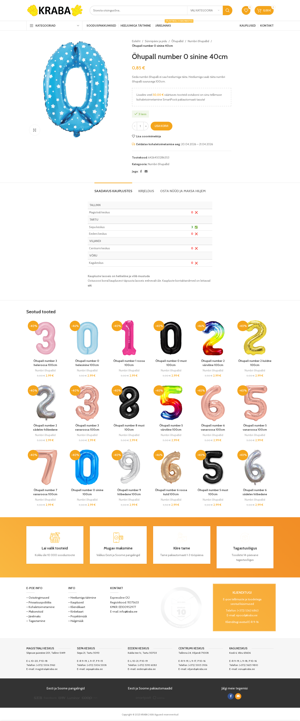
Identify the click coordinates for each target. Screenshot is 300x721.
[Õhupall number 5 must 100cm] (213, 467)
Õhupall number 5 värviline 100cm (171, 427)
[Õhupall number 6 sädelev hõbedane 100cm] (255, 467)
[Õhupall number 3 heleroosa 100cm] (45, 338)
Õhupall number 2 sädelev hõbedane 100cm (45, 429)
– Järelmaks (33, 616)
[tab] (113, 189)
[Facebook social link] (140, 171)
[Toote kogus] (140, 126)
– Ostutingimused (37, 597)
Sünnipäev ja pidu (156, 41)
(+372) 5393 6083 (147, 665)
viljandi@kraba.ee (197, 669)
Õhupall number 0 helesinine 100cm (87, 363)
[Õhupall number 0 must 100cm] (171, 338)
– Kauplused (76, 602)
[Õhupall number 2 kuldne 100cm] (255, 338)
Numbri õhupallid (198, 41)
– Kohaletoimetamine (40, 607)
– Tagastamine (35, 621)
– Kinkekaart (75, 611)
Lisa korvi (161, 126)
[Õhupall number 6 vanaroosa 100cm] (213, 403)
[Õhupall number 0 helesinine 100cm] (87, 338)
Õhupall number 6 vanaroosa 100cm (213, 427)
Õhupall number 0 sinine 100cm (87, 492)
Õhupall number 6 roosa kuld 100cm (171, 492)
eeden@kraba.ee (146, 669)
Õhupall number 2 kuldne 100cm (254, 363)
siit (89, 285)
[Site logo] (54, 10)
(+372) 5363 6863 (248, 610)
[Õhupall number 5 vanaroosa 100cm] (255, 403)
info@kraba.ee (128, 611)
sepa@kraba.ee (94, 669)
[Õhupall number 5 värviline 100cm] (171, 403)
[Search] (161, 10)
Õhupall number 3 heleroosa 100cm (45, 363)
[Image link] (181, 607)
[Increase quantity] (146, 126)
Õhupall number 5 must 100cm (213, 492)
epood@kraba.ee (246, 615)
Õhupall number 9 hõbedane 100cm (129, 492)
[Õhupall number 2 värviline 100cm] (213, 338)
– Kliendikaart (76, 607)
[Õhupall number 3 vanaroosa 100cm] (87, 403)
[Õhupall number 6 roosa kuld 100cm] (171, 467)
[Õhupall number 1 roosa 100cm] (129, 338)
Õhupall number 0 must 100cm (171, 363)
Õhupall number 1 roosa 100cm (129, 363)
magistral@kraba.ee (46, 669)
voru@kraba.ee (246, 669)
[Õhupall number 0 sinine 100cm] (87, 467)
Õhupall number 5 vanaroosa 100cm (255, 427)
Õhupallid (177, 41)
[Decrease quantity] (134, 126)
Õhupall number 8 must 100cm (129, 427)
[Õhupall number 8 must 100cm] (129, 403)
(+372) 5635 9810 (248, 665)
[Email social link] (146, 171)
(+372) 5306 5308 (97, 665)
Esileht (136, 41)
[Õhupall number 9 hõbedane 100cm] (129, 467)
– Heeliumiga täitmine (82, 597)
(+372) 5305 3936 (197, 665)
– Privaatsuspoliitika (38, 602)
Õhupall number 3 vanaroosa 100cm (87, 427)
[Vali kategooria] (205, 10)
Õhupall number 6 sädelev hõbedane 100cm (255, 494)
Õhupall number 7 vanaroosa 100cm (45, 492)
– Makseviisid (34, 611)
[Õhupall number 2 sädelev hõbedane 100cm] (45, 403)
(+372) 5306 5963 (45, 665)
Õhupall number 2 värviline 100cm (213, 363)
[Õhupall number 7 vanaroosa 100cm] (45, 467)
